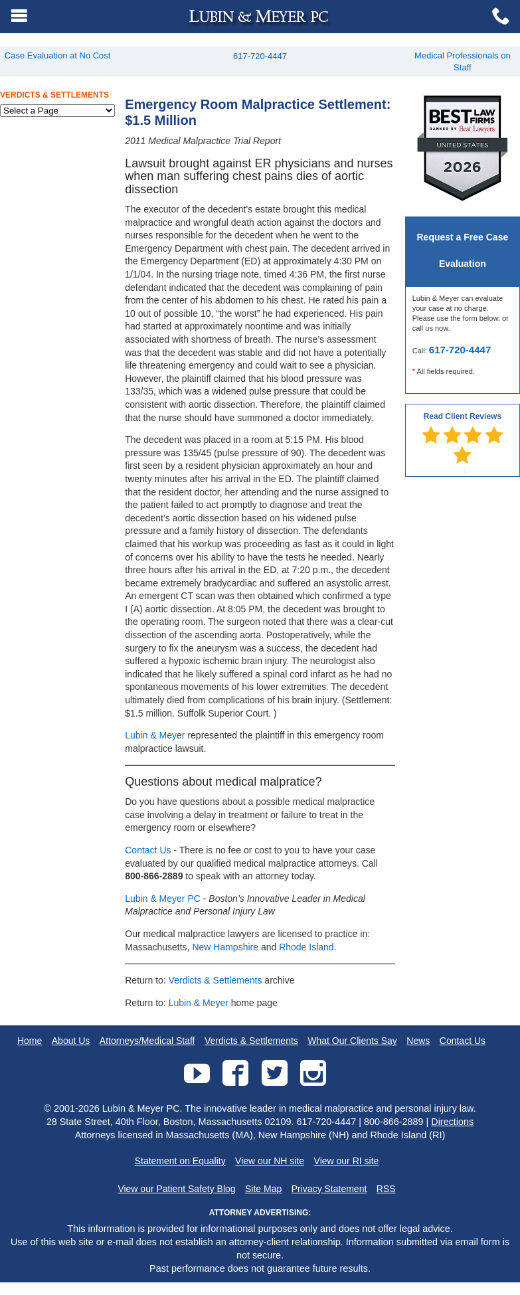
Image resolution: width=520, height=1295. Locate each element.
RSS (386, 1188)
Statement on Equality (180, 1161)
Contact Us (148, 850)
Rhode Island (306, 947)
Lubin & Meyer (155, 735)
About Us (71, 1040)
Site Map (263, 1188)
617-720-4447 (260, 56)
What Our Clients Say (352, 1040)
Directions (452, 1121)
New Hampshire (225, 947)
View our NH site (269, 1161)
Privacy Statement (329, 1188)
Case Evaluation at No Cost (58, 55)
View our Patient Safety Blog (176, 1188)
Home (29, 1040)
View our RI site (346, 1161)
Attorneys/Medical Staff (147, 1040)
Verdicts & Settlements (215, 980)
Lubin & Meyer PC (163, 898)
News (418, 1040)
